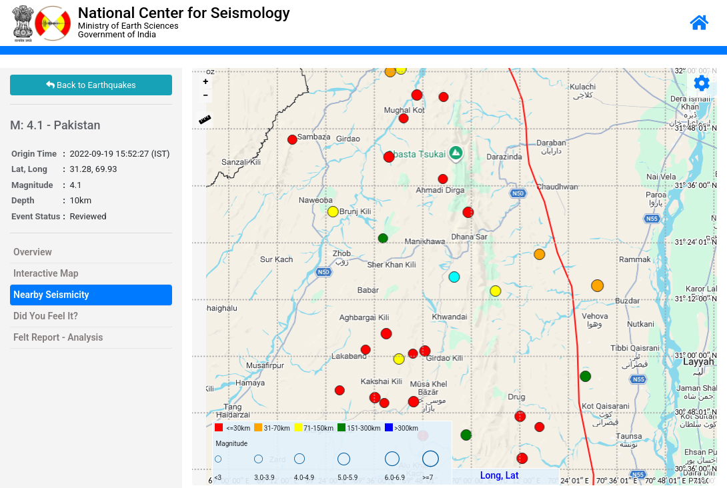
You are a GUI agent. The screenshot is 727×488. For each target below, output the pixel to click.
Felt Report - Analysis (58, 337)
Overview (32, 252)
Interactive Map (46, 273)
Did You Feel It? (45, 316)
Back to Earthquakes (91, 85)
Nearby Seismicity (51, 294)
